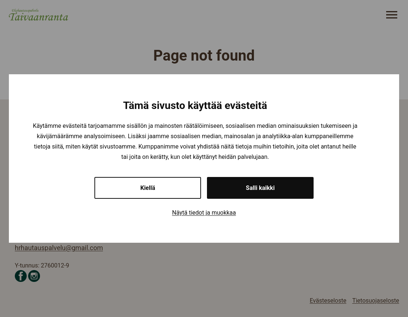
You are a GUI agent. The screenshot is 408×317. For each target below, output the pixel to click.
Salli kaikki (260, 187)
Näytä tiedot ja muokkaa (204, 212)
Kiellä (147, 187)
